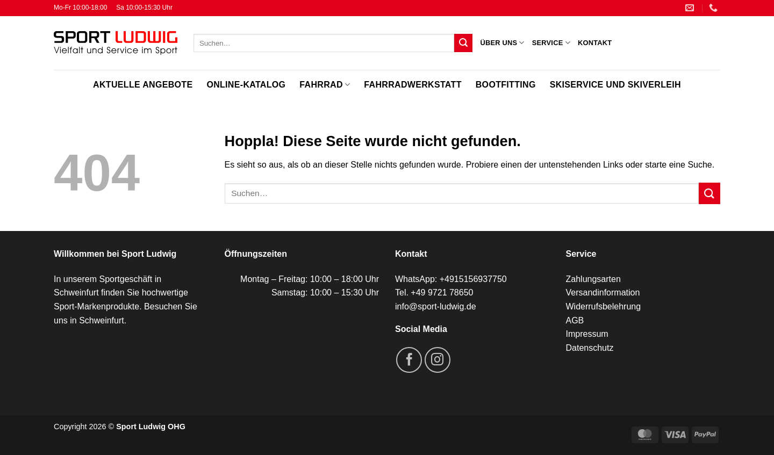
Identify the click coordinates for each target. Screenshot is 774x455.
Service (551, 43)
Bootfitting (506, 84)
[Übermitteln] (463, 43)
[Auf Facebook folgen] (409, 360)
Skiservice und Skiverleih (615, 84)
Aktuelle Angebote (142, 84)
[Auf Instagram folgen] (437, 360)
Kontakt (595, 43)
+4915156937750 (473, 279)
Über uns (502, 43)
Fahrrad (324, 85)
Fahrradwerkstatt (412, 84)
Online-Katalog (245, 84)
